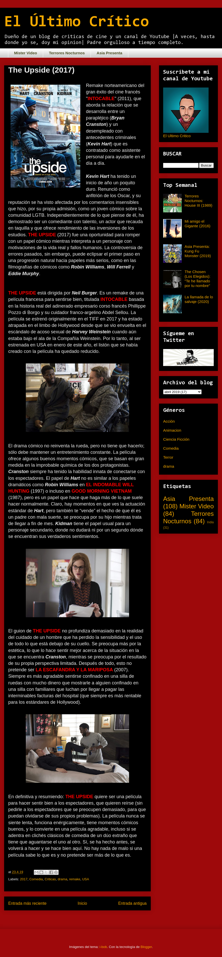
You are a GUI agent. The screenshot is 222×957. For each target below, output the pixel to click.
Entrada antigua (132, 903)
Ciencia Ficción (176, 439)
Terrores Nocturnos (67, 53)
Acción (169, 421)
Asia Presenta (109, 53)
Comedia (36, 879)
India (210, 522)
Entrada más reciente (27, 903)
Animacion (172, 430)
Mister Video (25, 53)
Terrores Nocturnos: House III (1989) (198, 200)
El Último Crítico (76, 22)
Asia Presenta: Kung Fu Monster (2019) (198, 251)
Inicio (82, 903)
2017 (24, 879)
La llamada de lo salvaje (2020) (199, 299)
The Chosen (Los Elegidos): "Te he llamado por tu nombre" (197, 278)
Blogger (146, 947)
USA (85, 879)
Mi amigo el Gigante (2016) (197, 223)
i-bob (103, 947)
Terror (168, 457)
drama (62, 879)
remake (74, 879)
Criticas (50, 879)
